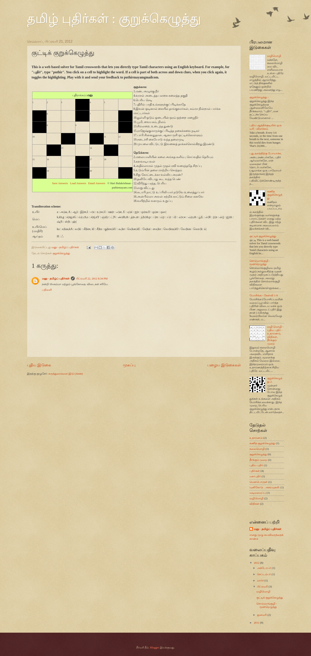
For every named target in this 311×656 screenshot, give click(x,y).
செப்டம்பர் (264, 574)
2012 (257, 562)
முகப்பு (129, 365)
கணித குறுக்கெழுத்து (274, 195)
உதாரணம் (256, 437)
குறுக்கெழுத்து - (259, 97)
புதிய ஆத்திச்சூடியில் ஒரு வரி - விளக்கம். (265, 127)
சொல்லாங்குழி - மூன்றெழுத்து (259, 262)
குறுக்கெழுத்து (61, 253)
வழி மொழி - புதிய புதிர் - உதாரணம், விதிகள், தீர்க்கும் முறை (275, 335)
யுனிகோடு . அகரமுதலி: (264, 487)
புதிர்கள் (254, 470)
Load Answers (78, 183)
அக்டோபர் (264, 568)
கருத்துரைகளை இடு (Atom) (65, 373)
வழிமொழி (274, 55)
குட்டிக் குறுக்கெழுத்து (262, 236)
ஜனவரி (262, 614)
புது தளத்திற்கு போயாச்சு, (265, 153)
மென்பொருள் (258, 482)
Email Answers (96, 183)
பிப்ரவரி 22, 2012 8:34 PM (92, 278)
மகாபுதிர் (255, 476)
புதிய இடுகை (39, 365)
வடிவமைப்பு (257, 492)
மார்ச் (260, 580)
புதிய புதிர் (256, 465)
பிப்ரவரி (262, 586)
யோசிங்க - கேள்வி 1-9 (263, 295)
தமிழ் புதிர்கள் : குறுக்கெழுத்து (114, 18)
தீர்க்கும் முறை (258, 459)
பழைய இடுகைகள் (224, 365)
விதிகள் (254, 503)
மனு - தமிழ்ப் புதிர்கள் (56, 278)
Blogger (154, 647)
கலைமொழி (257, 448)
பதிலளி (47, 289)
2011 (257, 622)
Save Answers (60, 183)
